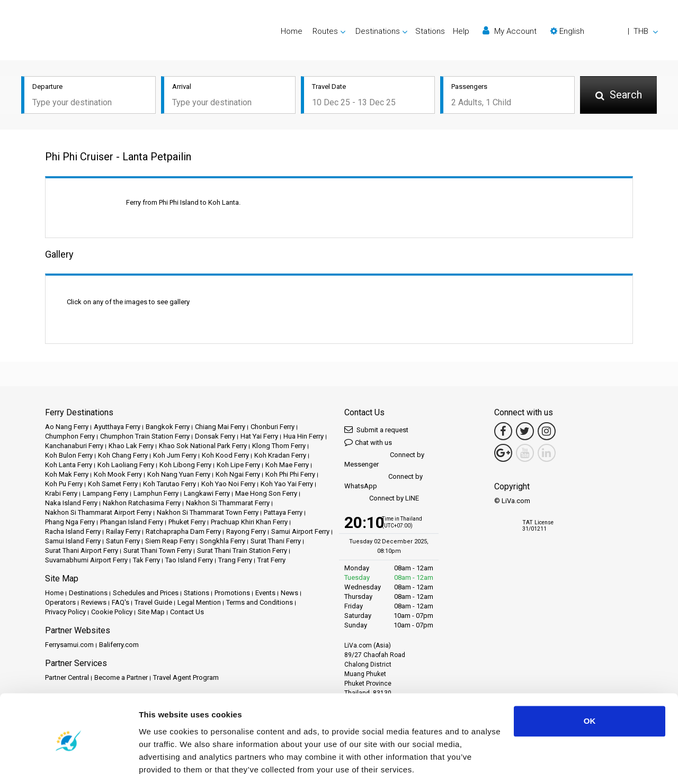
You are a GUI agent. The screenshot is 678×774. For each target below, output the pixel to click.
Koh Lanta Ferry (68, 465)
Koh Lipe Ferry (238, 465)
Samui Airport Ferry (300, 531)
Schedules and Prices (146, 593)
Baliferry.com (119, 645)
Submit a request (376, 429)
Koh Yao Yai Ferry (287, 484)
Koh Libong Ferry (185, 465)
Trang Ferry (235, 560)
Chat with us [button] (368, 442)
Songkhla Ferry (222, 541)
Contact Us (187, 612)
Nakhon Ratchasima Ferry (142, 503)
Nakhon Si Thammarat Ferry (228, 503)
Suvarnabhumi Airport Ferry (86, 560)
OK (590, 675)
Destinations (88, 593)
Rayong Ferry (246, 531)
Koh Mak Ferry (66, 474)
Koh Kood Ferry (225, 455)
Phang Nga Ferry (70, 522)
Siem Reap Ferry (169, 541)
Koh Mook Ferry (118, 474)
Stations (430, 31)
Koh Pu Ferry (64, 484)
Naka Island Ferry (71, 503)
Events (265, 593)
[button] (604, 31)
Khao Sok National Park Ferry (203, 446)
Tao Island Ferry (189, 560)
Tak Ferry (146, 560)
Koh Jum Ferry (175, 455)
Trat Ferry (271, 560)
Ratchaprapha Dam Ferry (183, 531)
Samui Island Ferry (73, 541)
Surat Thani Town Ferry (157, 550)
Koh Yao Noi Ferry (228, 484)
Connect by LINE (381, 498)
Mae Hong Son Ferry (266, 493)
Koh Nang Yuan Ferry (178, 474)
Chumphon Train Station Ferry (145, 436)
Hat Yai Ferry (259, 436)
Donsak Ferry (215, 436)
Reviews (93, 602)
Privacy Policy (65, 612)
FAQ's (120, 602)
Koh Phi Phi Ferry (290, 474)
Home (291, 31)
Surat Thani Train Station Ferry (242, 550)
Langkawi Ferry (207, 493)
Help (461, 31)
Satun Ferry (123, 541)
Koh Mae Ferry (287, 465)
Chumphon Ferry (70, 436)
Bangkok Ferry (168, 427)
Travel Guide (153, 602)
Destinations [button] (377, 31)
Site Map (151, 612)
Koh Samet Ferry (113, 484)
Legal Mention (199, 602)
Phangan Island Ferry (131, 522)
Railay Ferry (123, 531)
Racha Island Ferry (73, 531)
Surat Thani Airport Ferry (81, 550)
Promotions (232, 593)
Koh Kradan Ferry (280, 455)
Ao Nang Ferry (66, 427)
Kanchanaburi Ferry (74, 446)
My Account (510, 31)
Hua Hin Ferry (303, 436)
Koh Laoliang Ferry (125, 465)
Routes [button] (325, 31)
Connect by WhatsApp (383, 481)
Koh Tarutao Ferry (169, 484)
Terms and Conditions (259, 602)
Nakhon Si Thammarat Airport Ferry (98, 512)
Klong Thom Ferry (279, 446)
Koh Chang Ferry (123, 455)
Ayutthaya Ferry (117, 427)
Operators (60, 602)
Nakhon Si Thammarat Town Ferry (207, 512)
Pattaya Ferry (283, 512)
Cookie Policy (111, 612)
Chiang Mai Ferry (220, 427)
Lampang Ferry (105, 493)
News (289, 593)
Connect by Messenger (384, 459)
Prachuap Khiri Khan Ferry (249, 522)
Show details (163, 753)
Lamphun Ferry (156, 493)
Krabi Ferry (61, 493)
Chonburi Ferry (273, 427)
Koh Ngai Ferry (238, 474)
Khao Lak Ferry (131, 446)
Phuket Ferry (187, 522)
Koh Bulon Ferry (69, 455)
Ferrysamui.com (69, 645)
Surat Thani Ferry (276, 541)
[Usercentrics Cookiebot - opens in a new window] (68, 753)
